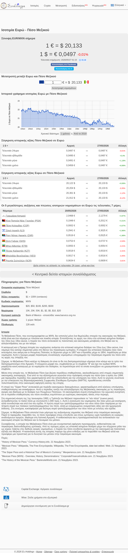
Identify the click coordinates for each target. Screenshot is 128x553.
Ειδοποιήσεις (80, 5)
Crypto (47, 5)
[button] (82, 60)
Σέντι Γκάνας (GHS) (13, 241)
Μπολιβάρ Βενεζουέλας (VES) (19, 256)
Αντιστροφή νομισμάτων (64, 88)
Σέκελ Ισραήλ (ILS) (13, 230)
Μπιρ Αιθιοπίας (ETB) (14, 246)
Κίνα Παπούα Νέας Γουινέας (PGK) (21, 221)
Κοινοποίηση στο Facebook (64, 64)
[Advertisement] (64, 19)
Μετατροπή (61, 5)
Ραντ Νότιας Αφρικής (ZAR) (17, 235)
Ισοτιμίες (34, 5)
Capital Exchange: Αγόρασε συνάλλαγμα (41, 489)
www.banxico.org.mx (65, 315)
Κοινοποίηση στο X (64, 69)
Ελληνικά (118, 5)
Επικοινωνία (108, 551)
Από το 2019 (80, 134)
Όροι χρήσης (60, 551)
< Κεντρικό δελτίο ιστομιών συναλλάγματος (64, 274)
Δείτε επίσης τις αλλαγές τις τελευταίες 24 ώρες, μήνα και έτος (64, 265)
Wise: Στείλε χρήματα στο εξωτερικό (39, 497)
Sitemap (48, 551)
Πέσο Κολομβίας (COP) (15, 225)
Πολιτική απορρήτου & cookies (84, 551)
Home (39, 551)
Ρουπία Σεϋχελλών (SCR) (17, 261)
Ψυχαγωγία (99, 5)
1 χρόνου (65, 134)
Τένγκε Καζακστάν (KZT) (16, 251)
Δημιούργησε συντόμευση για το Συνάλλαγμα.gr (45, 506)
